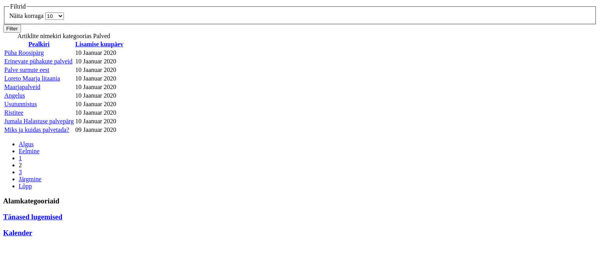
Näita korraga (27, 15)
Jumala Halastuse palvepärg (39, 121)
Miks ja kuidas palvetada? (36, 129)
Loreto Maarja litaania (32, 78)
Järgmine (30, 179)
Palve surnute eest (26, 69)
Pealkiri (38, 44)
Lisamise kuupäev (99, 44)
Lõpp (25, 186)
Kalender (17, 233)
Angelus (14, 95)
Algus (26, 144)
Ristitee (13, 112)
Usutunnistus (20, 104)
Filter (12, 29)
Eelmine (29, 151)
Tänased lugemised (32, 217)
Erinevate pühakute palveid (38, 61)
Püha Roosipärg (24, 52)
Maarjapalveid (22, 87)
